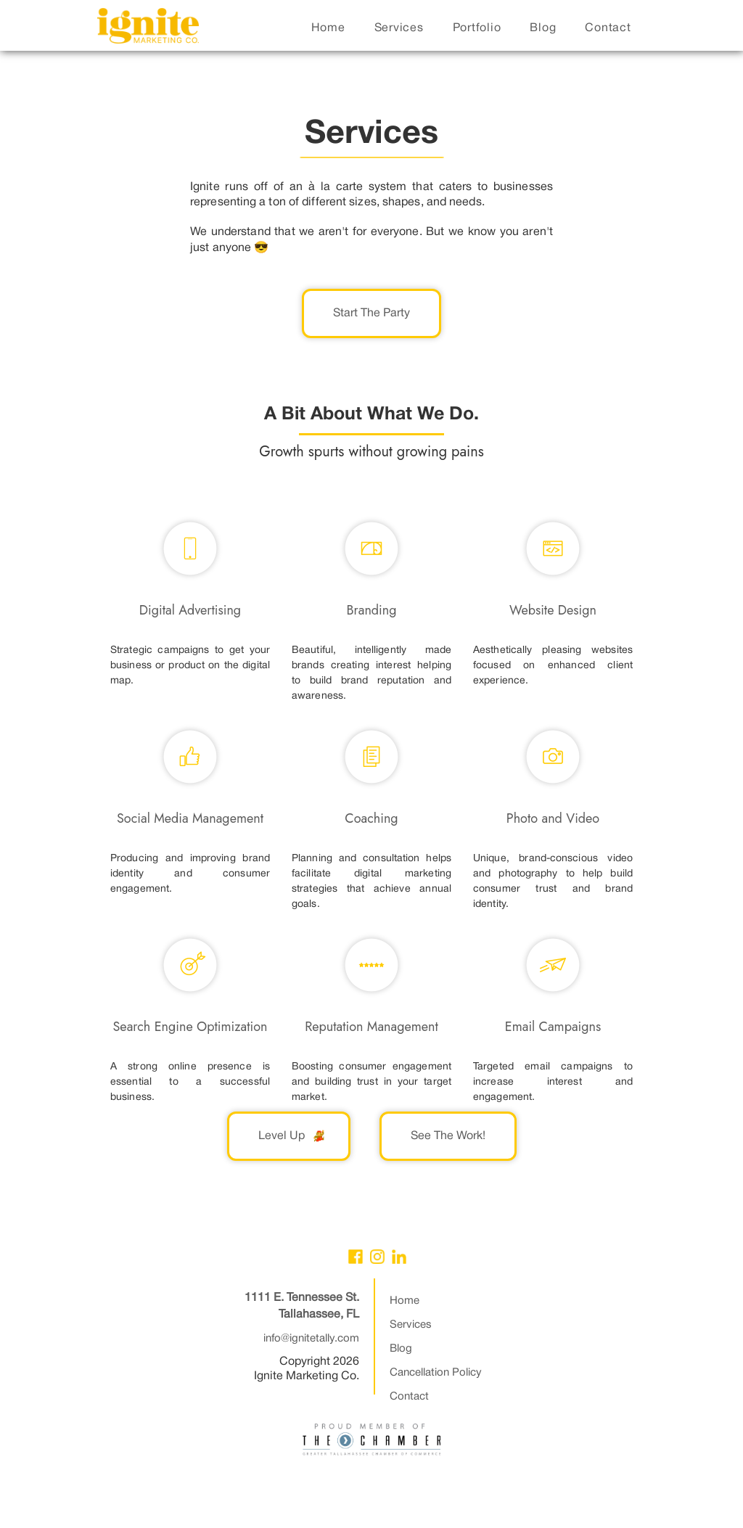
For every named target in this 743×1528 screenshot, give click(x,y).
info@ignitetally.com (311, 1339)
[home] (148, 29)
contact (608, 28)
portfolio (477, 28)
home (328, 28)
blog (543, 28)
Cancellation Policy (436, 1373)
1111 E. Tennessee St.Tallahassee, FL (302, 1306)
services (399, 28)
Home (404, 1301)
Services (411, 1325)
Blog (401, 1349)
